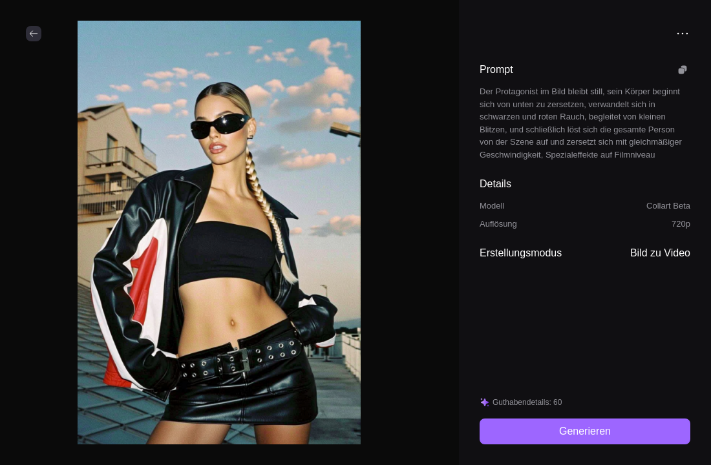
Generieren (585, 431)
